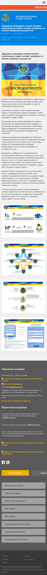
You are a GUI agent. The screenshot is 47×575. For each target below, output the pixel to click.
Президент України (12, 493)
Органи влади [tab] (15, 473)
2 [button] (26, 478)
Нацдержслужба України (15, 532)
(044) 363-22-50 (7, 375)
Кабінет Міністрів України (15, 501)
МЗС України (10, 509)
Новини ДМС (18, 33)
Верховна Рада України (14, 485)
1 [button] (23, 478)
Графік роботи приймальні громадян (16, 401)
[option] (17, 473)
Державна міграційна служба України (26, 17)
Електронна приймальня (13, 384)
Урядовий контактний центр (16, 539)
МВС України (10, 516)
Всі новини (6, 33)
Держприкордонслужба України (18, 524)
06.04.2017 (6, 43)
